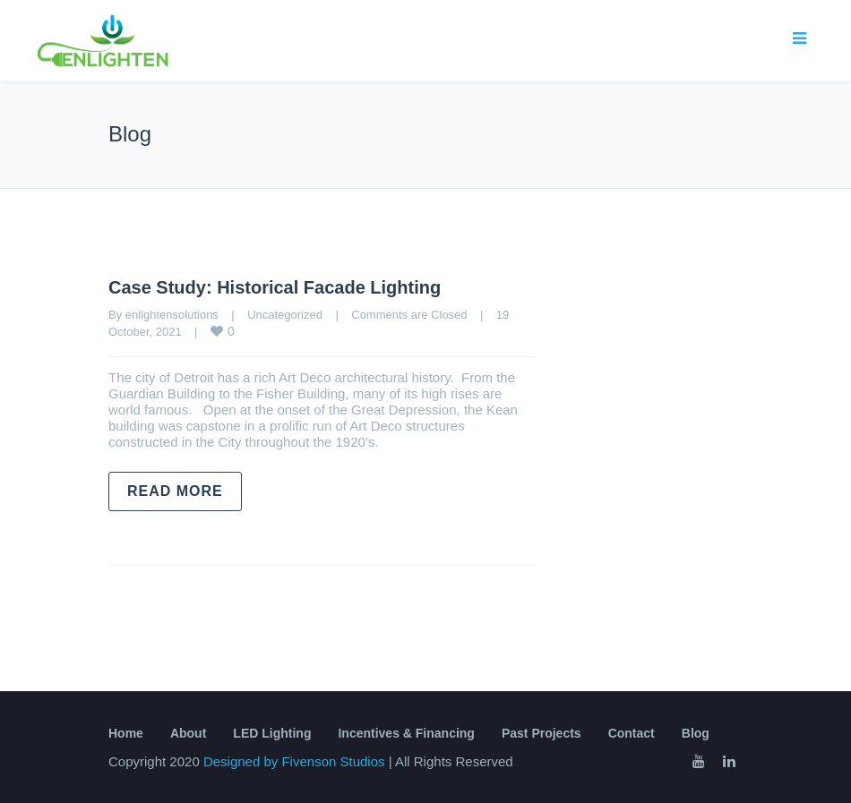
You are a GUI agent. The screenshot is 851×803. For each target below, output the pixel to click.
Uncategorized (284, 314)
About (188, 733)
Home (125, 733)
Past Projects (541, 733)
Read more (175, 491)
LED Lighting (272, 733)
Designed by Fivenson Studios (296, 761)
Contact (631, 733)
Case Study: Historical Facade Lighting (274, 287)
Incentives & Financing (406, 733)
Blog (695, 733)
